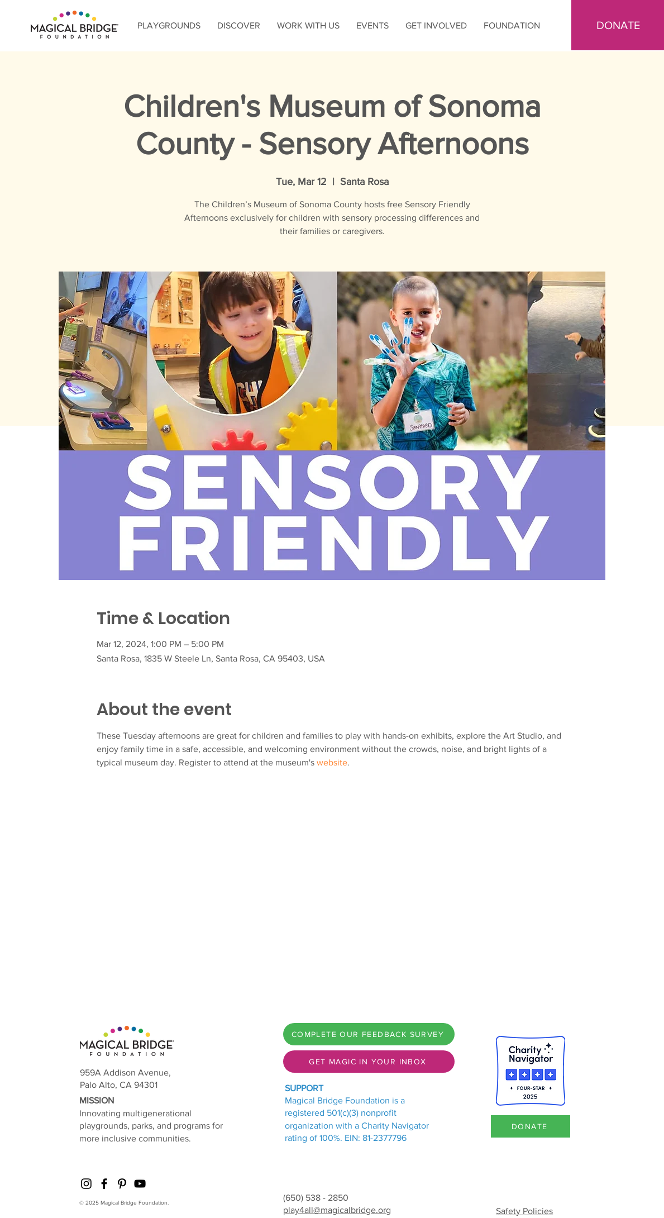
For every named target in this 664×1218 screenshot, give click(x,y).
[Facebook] (104, 1184)
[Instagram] (86, 1184)
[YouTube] (140, 1184)
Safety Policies (524, 1211)
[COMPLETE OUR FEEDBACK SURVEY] (369, 1034)
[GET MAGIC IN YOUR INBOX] (369, 1061)
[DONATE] (530, 1126)
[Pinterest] (122, 1184)
